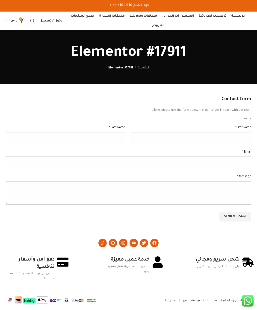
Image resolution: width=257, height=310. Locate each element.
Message (244, 176)
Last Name (117, 127)
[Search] (32, 20)
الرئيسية (143, 68)
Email (246, 152)
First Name (243, 127)
